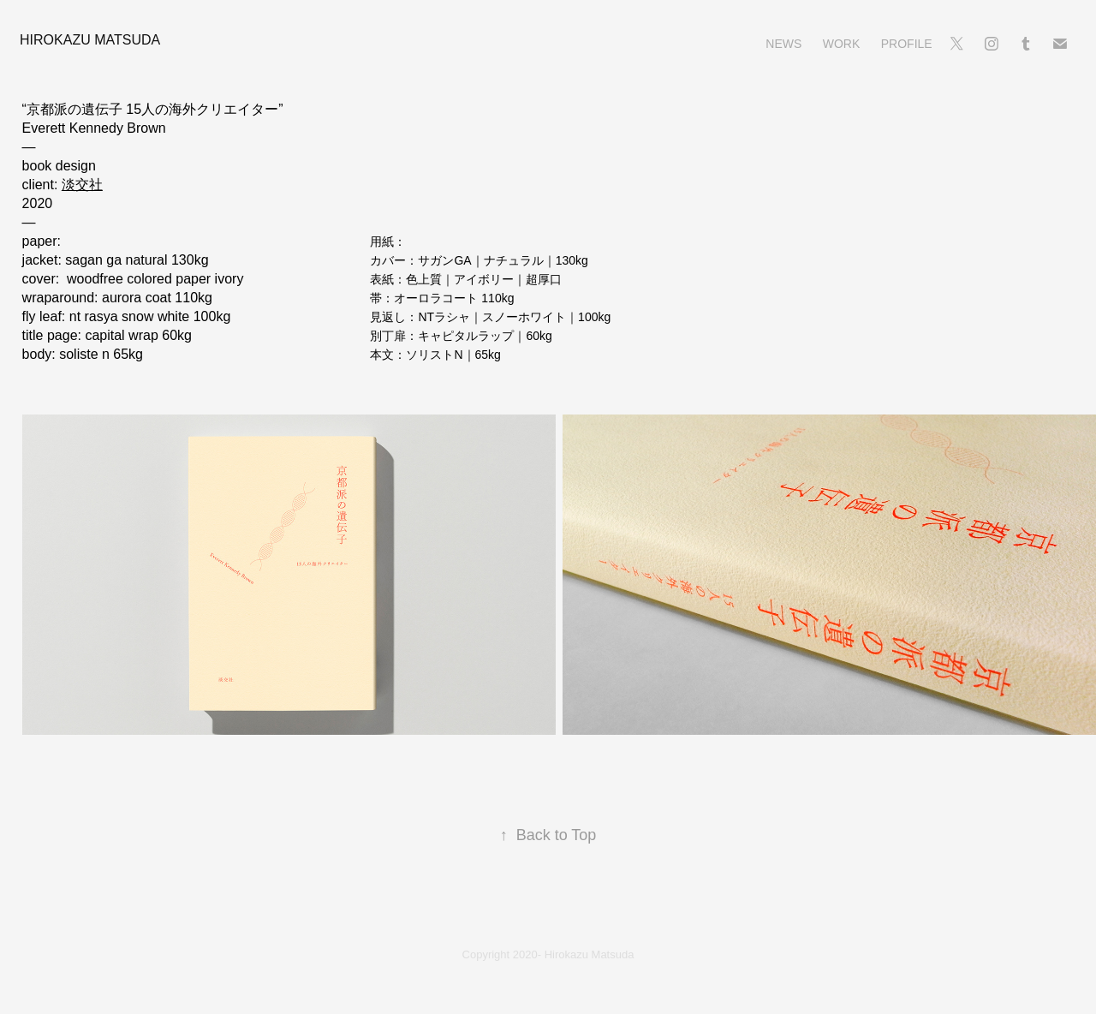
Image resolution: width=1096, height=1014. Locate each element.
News (783, 44)
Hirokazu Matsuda (90, 40)
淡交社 (82, 184)
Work (842, 44)
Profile (906, 44)
